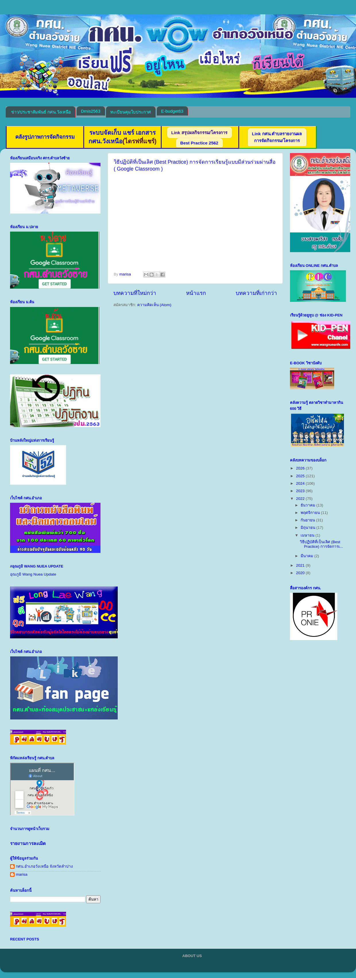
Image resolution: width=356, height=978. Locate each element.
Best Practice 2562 (199, 142)
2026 (301, 468)
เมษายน (308, 535)
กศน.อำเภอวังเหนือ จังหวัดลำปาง (44, 866)
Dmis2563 (90, 111)
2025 (301, 476)
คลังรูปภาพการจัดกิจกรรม (45, 137)
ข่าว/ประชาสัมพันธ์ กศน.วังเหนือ (41, 111)
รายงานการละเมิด (28, 843)
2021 (301, 565)
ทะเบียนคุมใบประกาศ (130, 111)
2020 (301, 573)
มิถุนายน (308, 527)
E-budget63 (172, 111)
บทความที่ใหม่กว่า (134, 293)
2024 (301, 483)
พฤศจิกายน (311, 512)
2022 (301, 498)
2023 (301, 491)
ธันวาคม (308, 505)
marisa (22, 874)
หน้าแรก (196, 293)
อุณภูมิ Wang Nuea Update (33, 574)
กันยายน (308, 520)
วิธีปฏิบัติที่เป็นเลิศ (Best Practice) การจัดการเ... (321, 544)
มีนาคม (307, 556)
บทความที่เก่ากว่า (256, 293)
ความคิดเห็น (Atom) (154, 305)
